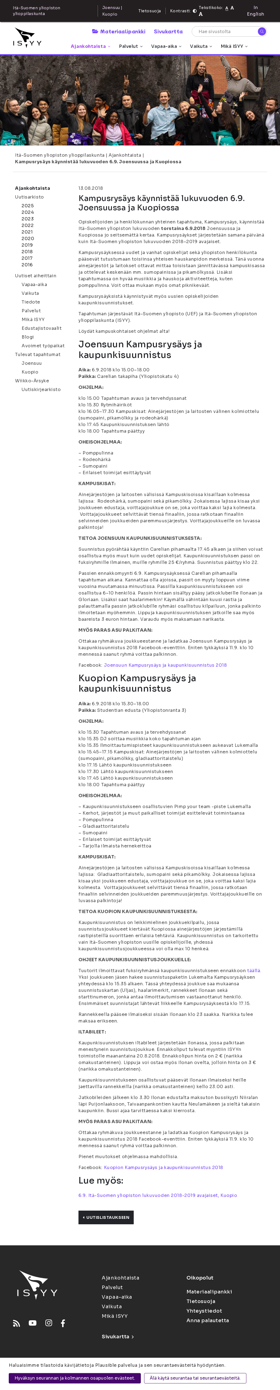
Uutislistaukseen (106, 1217)
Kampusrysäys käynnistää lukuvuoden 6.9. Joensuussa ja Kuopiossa (98, 162)
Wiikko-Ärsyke (32, 381)
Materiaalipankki (118, 31)
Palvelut (130, 46)
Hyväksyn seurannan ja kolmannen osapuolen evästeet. (74, 1378)
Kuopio (30, 372)
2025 (28, 206)
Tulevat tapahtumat (37, 354)
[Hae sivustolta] (229, 31)
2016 (27, 265)
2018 (27, 252)
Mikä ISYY (234, 46)
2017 (27, 258)
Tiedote (31, 302)
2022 (28, 225)
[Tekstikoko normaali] (226, 8)
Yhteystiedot (204, 1311)
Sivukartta (168, 31)
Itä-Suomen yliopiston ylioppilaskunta (60, 155)
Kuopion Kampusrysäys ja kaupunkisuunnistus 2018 (163, 1167)
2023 (28, 219)
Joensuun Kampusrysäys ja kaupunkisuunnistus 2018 (165, 665)
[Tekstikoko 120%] (201, 14)
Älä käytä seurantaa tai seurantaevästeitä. (195, 1378)
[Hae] (262, 31)
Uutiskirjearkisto (41, 389)
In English (255, 11)
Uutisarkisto (29, 197)
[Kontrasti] (195, 11)
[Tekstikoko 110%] (232, 7)
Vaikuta (201, 46)
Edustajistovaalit (42, 328)
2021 (27, 232)
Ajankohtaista (90, 46)
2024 (28, 212)
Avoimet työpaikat (43, 346)
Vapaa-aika (166, 46)
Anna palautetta (207, 1321)
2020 (28, 238)
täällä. (254, 971)
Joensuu (32, 363)
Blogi (28, 337)
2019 (27, 245)
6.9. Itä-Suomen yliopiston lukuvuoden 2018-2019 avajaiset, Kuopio (157, 1195)
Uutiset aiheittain (35, 276)
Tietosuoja (149, 10)
